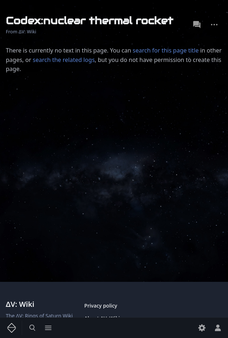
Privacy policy (100, 305)
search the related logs (64, 60)
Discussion (196, 24)
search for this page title (166, 50)
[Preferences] (202, 328)
